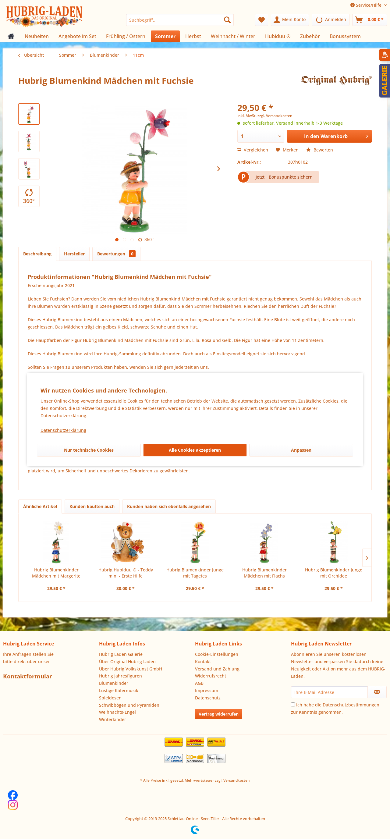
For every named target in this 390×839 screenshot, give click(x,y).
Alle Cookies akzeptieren (195, 450)
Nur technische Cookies (89, 450)
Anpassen (301, 450)
